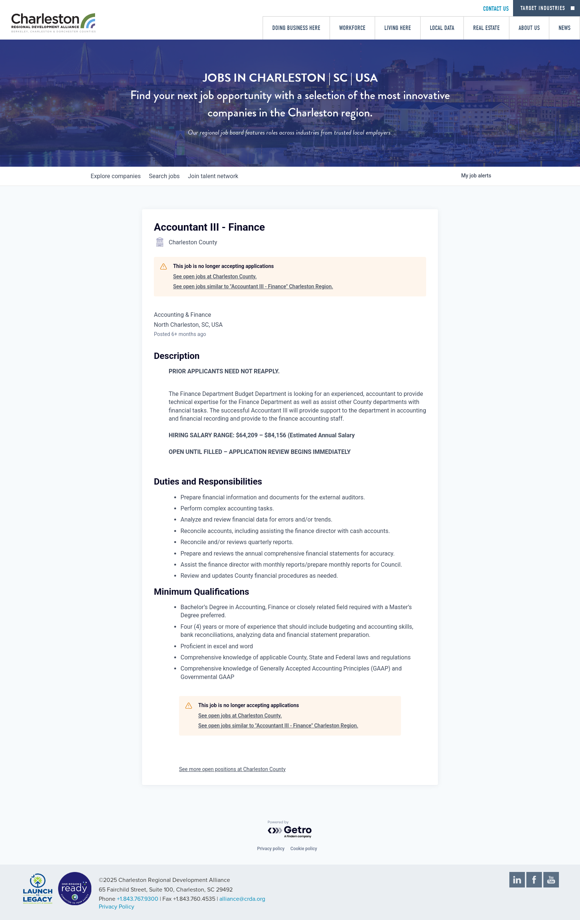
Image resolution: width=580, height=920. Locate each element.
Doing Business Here (296, 27)
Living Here (397, 27)
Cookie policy (303, 848)
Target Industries (542, 8)
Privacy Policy (116, 906)
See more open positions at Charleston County (232, 769)
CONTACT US (496, 8)
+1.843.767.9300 (137, 899)
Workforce (352, 27)
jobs (169, 176)
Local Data (442, 27)
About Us (529, 27)
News (564, 27)
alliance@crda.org (242, 899)
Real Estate (486, 27)
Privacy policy (270, 848)
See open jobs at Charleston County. (215, 276)
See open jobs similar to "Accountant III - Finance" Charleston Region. (253, 286)
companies (117, 176)
